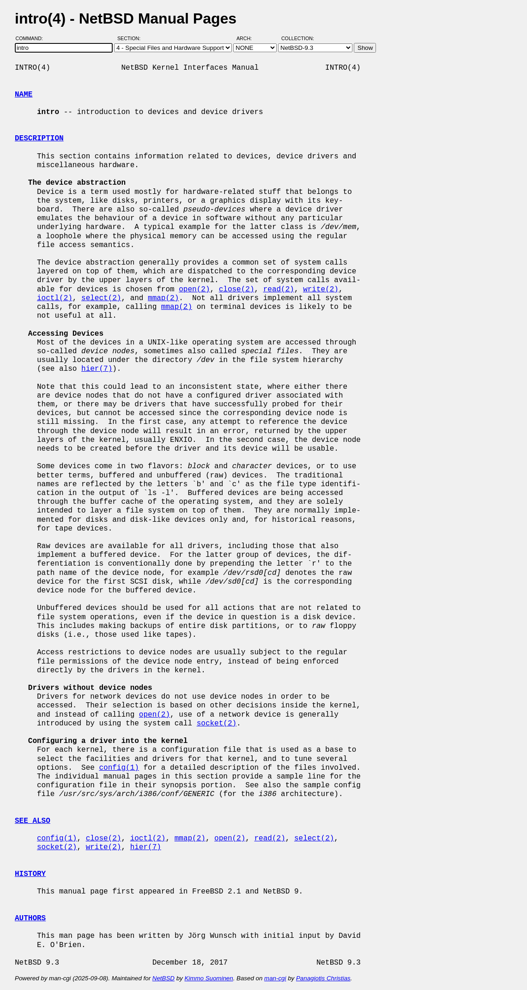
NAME (23, 95)
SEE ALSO (32, 821)
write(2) (321, 289)
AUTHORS (30, 918)
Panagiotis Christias (323, 978)
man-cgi (275, 978)
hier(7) (96, 369)
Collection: (297, 38)
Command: (32, 38)
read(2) (278, 289)
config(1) (119, 768)
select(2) (101, 298)
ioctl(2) (55, 298)
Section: (131, 38)
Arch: (248, 38)
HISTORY (30, 874)
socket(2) (216, 723)
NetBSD (163, 978)
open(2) (194, 289)
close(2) (236, 289)
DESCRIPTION (39, 138)
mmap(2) (163, 298)
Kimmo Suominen (208, 978)
